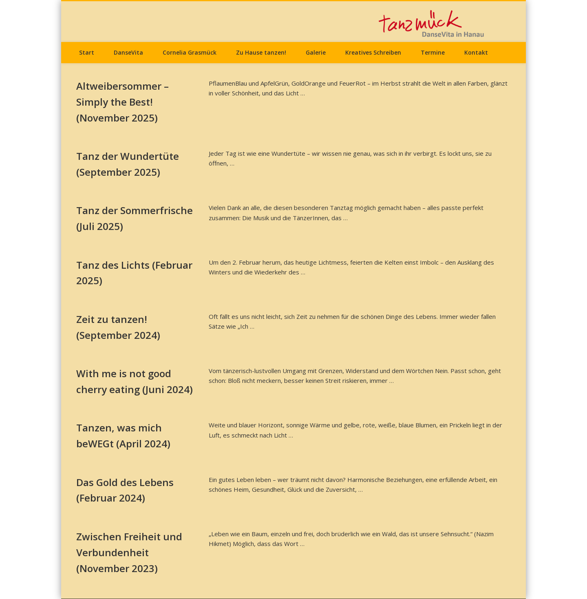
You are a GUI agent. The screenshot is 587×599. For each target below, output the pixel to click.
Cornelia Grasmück (189, 52)
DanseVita (128, 52)
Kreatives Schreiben (373, 52)
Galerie (316, 52)
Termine (433, 52)
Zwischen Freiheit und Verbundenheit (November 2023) (129, 552)
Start (86, 52)
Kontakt (476, 52)
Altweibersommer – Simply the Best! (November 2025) (122, 101)
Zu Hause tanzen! (261, 52)
